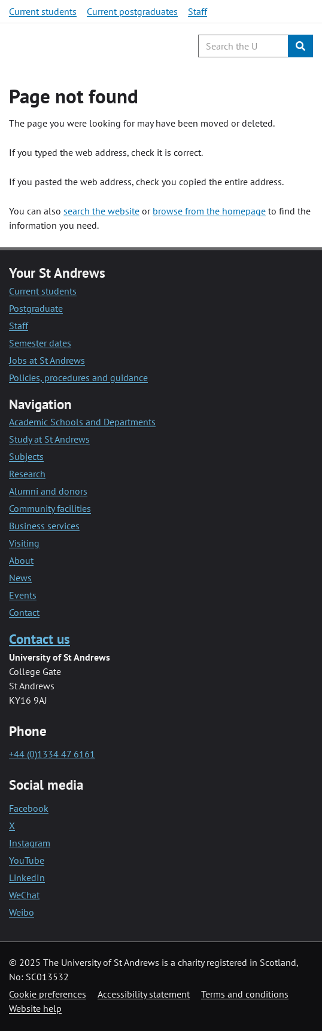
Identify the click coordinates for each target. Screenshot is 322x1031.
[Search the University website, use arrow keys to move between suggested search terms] (243, 46)
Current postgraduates (132, 11)
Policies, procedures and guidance (78, 377)
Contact (24, 612)
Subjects (26, 456)
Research (27, 474)
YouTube (26, 860)
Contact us (39, 639)
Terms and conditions (244, 994)
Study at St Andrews (49, 439)
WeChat (24, 895)
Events (23, 595)
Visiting (24, 543)
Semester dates (40, 343)
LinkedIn (27, 877)
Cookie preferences (47, 994)
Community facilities (50, 508)
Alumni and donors (48, 491)
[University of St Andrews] (70, 46)
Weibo (21, 912)
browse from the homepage (209, 211)
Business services (44, 526)
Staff (197, 11)
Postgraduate (36, 308)
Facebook (28, 808)
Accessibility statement (144, 994)
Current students (43, 11)
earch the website (103, 211)
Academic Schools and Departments (82, 422)
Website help (35, 1008)
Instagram (29, 843)
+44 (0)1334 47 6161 (52, 754)
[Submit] (300, 46)
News (20, 578)
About (21, 560)
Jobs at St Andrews (47, 360)
